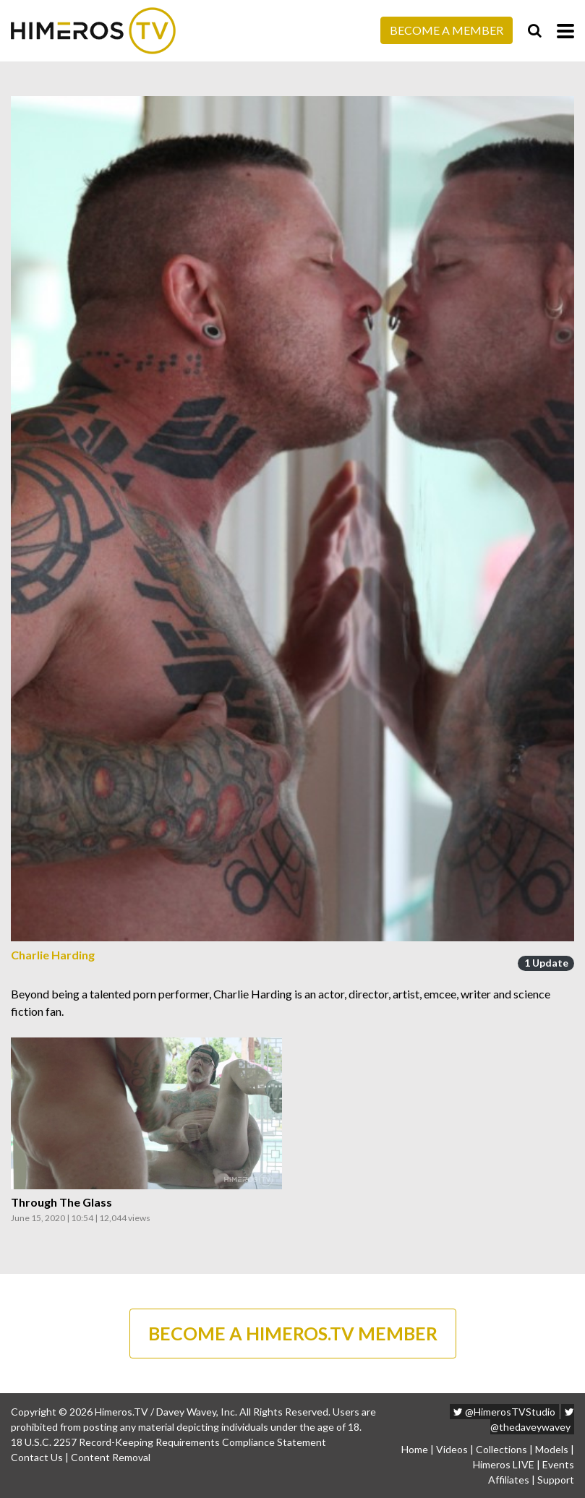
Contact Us (37, 1457)
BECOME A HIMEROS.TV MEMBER (292, 1333)
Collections (501, 1449)
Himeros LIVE (503, 1464)
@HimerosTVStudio (504, 1411)
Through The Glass (61, 1202)
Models (551, 1449)
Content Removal (110, 1457)
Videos (452, 1449)
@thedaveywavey (532, 1420)
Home (414, 1449)
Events (558, 1464)
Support (555, 1479)
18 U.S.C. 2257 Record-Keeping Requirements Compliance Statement (168, 1442)
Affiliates (508, 1479)
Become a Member (446, 30)
